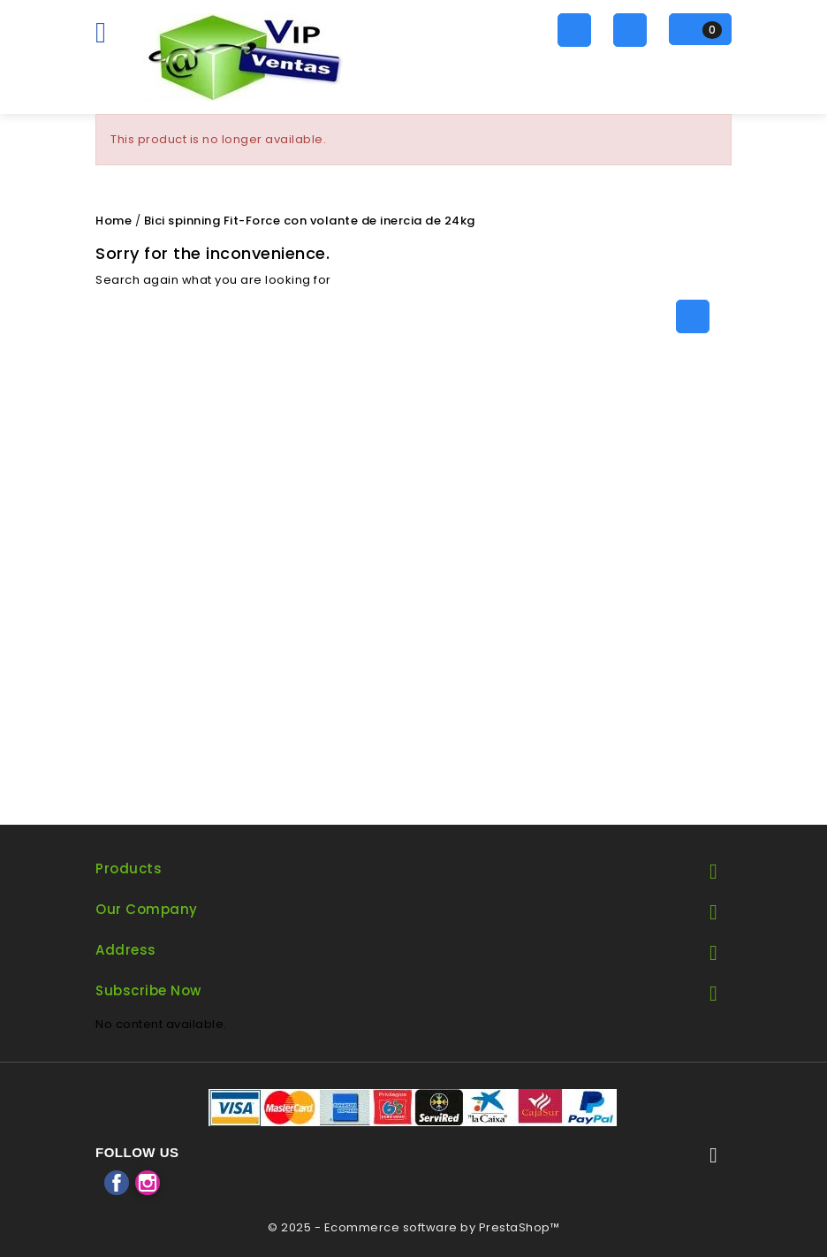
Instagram (147, 1182)
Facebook (116, 1182)
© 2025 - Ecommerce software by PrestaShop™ (413, 1227)
